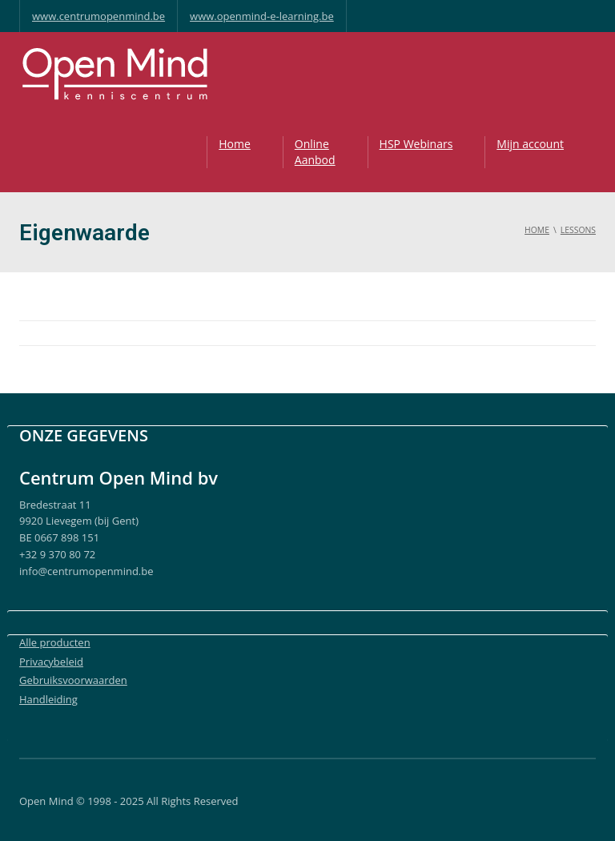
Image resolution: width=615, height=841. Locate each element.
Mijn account (530, 143)
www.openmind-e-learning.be (262, 16)
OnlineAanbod (315, 151)
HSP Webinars (416, 143)
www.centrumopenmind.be (98, 16)
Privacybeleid (51, 661)
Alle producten (54, 642)
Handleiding (48, 699)
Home (235, 143)
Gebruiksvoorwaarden (73, 680)
